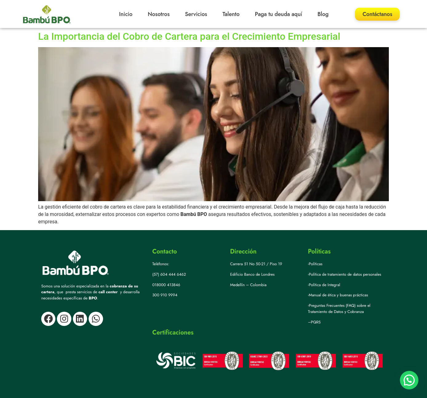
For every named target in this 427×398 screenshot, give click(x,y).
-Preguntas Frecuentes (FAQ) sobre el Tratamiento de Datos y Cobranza (339, 309)
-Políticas (315, 264)
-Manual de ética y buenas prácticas (338, 295)
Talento (230, 14)
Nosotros (159, 14)
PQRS (316, 322)
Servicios (196, 14)
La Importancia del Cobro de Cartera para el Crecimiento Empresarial (189, 36)
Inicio (125, 14)
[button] (409, 380)
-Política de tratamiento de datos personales (344, 274)
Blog (323, 14)
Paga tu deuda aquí (278, 14)
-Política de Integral (324, 285)
